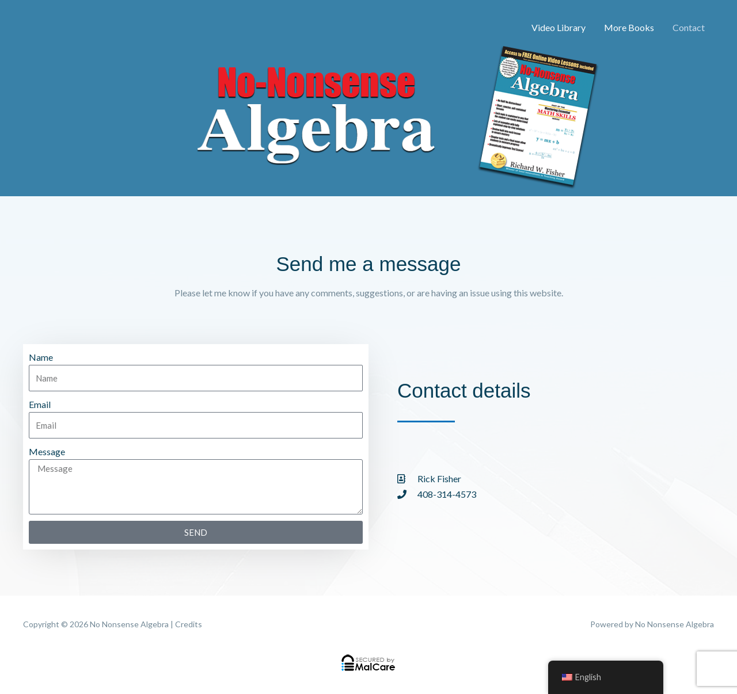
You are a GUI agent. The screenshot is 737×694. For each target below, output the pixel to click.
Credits (188, 624)
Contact (689, 27)
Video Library (558, 27)
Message (47, 451)
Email (40, 404)
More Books (629, 27)
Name (41, 357)
